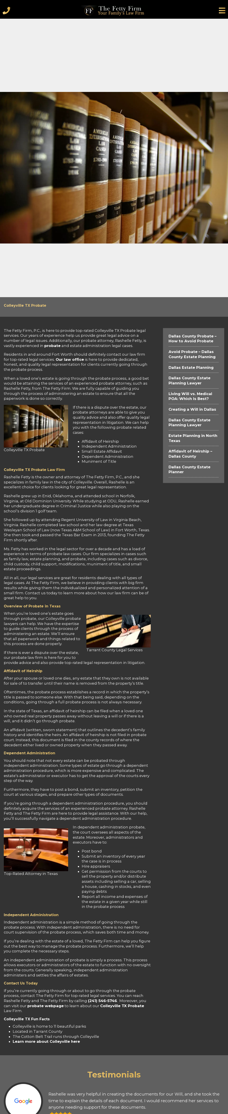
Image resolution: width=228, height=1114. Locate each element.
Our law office (70, 359)
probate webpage (45, 1006)
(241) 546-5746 (102, 1000)
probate (52, 345)
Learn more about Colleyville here (46, 1041)
